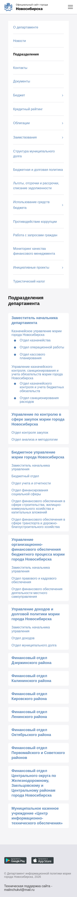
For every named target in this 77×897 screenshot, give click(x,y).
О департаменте (25, 27)
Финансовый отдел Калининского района (31, 678)
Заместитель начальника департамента (34, 320)
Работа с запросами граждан (35, 235)
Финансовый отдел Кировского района (29, 696)
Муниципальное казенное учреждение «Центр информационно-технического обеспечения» (37, 815)
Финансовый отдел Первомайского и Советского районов (38, 753)
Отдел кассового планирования (32, 356)
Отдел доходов (22, 638)
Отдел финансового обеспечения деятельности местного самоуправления (36, 592)
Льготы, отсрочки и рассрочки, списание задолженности (36, 185)
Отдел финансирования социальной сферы (29, 492)
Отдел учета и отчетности (31, 483)
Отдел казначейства (35, 340)
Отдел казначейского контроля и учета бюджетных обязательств (42, 387)
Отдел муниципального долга (33, 645)
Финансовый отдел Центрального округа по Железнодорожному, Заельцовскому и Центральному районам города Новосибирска (33, 783)
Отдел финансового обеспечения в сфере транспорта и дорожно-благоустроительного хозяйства (38, 523)
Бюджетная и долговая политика (38, 169)
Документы (21, 81)
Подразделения (26, 54)
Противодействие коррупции (35, 221)
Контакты (20, 68)
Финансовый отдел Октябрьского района (31, 732)
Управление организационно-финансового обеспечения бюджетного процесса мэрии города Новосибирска (38, 549)
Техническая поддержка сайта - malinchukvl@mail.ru (28, 886)
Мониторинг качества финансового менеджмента (34, 251)
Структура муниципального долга (34, 154)
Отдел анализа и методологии (34, 439)
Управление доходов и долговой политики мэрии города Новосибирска (35, 614)
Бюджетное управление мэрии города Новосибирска (37, 454)
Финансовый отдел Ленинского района (29, 714)
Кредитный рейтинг (28, 109)
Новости (19, 41)
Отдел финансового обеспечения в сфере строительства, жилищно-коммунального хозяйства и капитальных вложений (38, 506)
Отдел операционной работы (42, 347)
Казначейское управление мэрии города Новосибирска (36, 333)
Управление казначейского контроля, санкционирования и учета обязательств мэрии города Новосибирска (37, 372)
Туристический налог (29, 281)
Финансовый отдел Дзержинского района (31, 660)
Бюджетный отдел (25, 476)
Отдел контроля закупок (29, 432)
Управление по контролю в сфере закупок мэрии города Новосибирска (37, 419)
